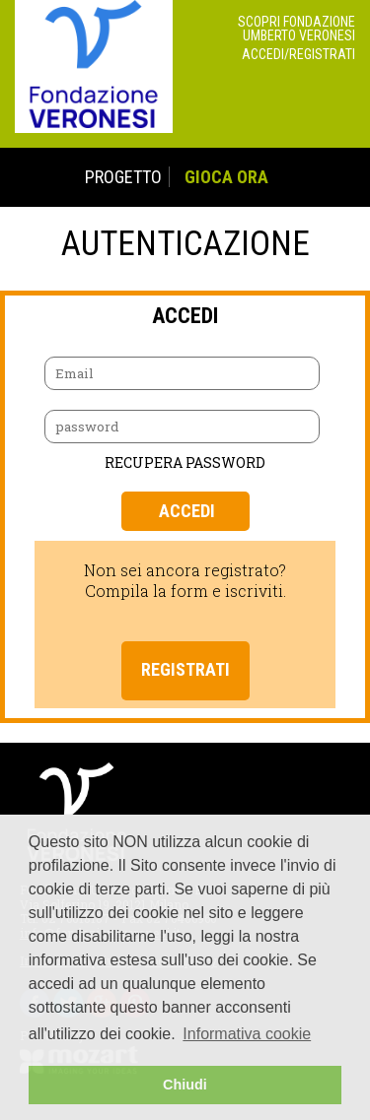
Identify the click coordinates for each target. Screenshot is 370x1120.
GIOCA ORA (226, 176)
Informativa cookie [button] (247, 1033)
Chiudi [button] (185, 1084)
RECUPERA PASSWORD (185, 462)
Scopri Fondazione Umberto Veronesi (296, 28)
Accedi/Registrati (298, 54)
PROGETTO (123, 176)
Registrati (185, 669)
